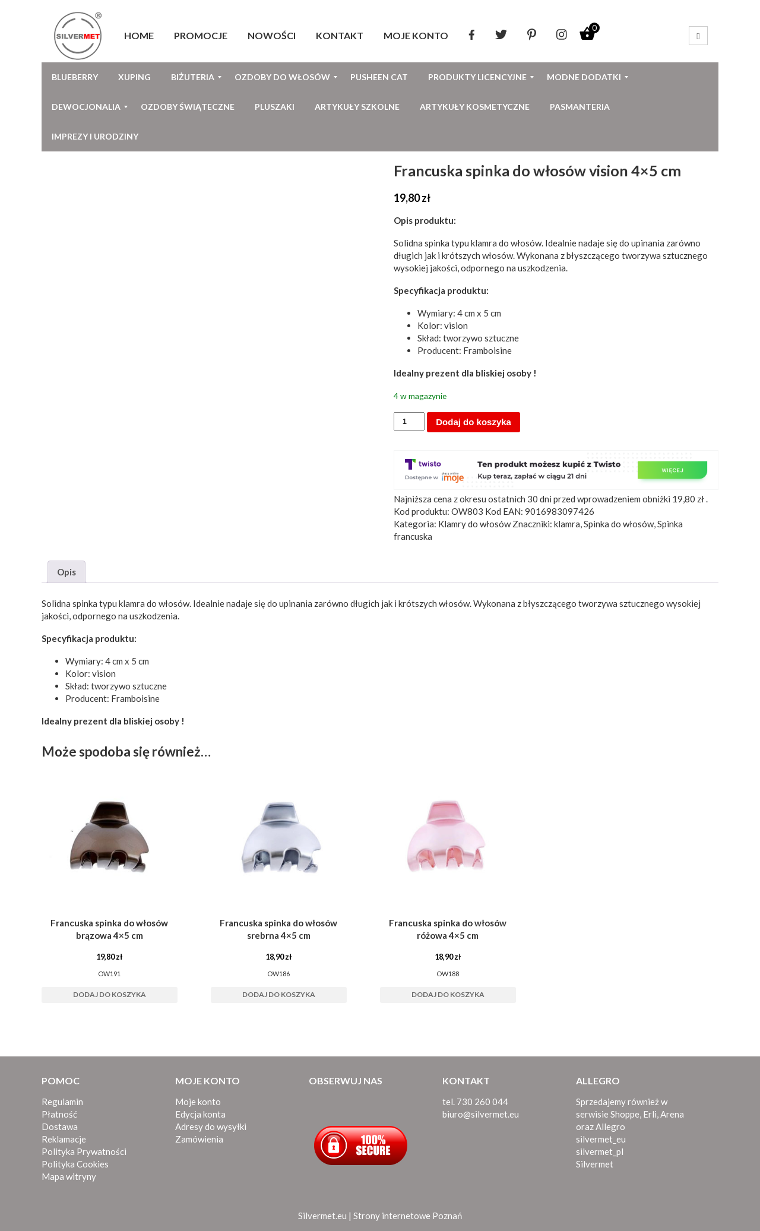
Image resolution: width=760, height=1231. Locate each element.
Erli (650, 1114)
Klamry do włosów (474, 523)
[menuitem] (139, 35)
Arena (672, 1114)
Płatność (59, 1114)
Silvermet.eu (322, 1215)
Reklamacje (64, 1139)
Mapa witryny (69, 1176)
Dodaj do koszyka (473, 422)
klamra (567, 523)
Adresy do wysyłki (210, 1126)
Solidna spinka (69, 603)
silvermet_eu (601, 1139)
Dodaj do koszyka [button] (109, 994)
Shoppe (624, 1114)
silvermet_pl (599, 1151)
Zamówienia (199, 1139)
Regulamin (62, 1101)
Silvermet (594, 1164)
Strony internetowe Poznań (407, 1215)
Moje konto (198, 1101)
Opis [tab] (66, 572)
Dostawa (60, 1126)
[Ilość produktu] (409, 421)
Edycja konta (200, 1114)
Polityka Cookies (75, 1164)
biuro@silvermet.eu (480, 1114)
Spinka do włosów (619, 523)
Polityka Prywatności (84, 1151)
